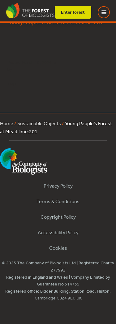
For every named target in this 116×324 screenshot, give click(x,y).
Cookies (58, 248)
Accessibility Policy (58, 232)
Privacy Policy (58, 186)
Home (6, 123)
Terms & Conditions (58, 201)
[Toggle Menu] (107, 12)
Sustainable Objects (39, 123)
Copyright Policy (58, 217)
